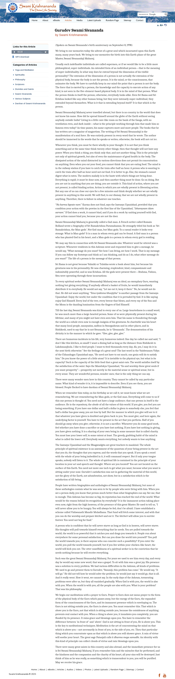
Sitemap (130, 669)
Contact (140, 669)
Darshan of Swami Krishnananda (30, 103)
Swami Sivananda (23, 94)
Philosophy (20, 79)
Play (14, 52)
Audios (70, 669)
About (42, 669)
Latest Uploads (101, 669)
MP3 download (20, 57)
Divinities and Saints (24, 89)
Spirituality (20, 75)
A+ (161, 25)
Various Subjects (22, 98)
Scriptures (19, 84)
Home (34, 669)
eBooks (51, 669)
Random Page (117, 669)
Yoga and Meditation (24, 70)
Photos (88, 669)
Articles (60, 669)
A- (158, 25)
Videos (79, 669)
